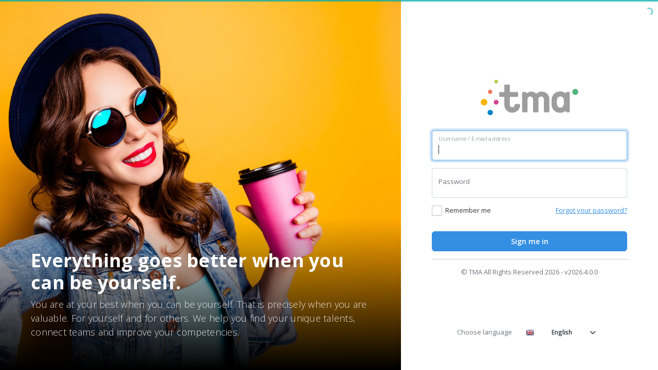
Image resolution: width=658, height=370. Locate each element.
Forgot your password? (591, 210)
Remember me (468, 210)
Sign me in (530, 241)
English (561, 332)
